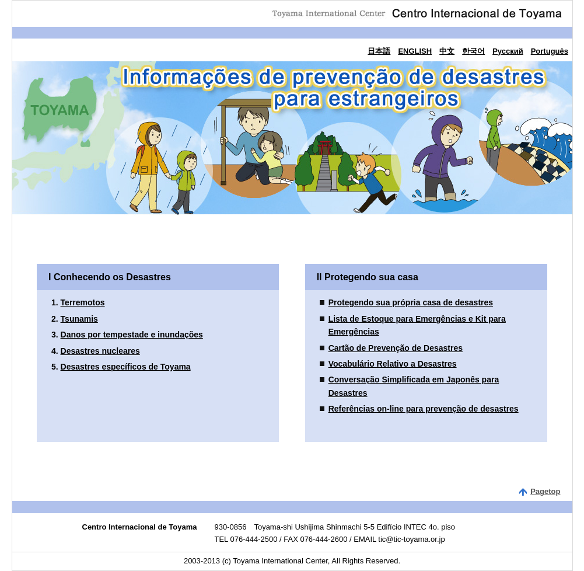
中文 (446, 51)
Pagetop (545, 491)
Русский (507, 51)
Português (549, 51)
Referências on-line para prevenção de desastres (423, 408)
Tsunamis (79, 318)
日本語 (379, 51)
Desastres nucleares (100, 351)
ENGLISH (415, 51)
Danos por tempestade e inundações (132, 334)
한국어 (473, 51)
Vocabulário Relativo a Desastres (392, 363)
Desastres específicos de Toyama (126, 366)
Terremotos (83, 302)
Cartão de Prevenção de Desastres (395, 348)
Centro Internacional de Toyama (416, 12)
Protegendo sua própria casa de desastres (410, 302)
